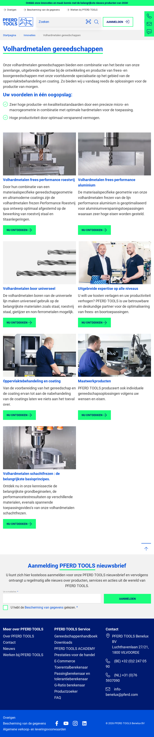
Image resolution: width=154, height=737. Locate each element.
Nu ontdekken (19, 230)
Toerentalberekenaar (71, 667)
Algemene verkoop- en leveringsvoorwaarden (34, 729)
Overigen (10, 9)
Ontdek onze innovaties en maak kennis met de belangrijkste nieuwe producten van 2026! (77, 2)
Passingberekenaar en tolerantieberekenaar (72, 676)
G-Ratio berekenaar (69, 685)
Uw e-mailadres (10, 591)
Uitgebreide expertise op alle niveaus (108, 288)
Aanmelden (127, 598)
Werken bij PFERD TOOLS (81, 9)
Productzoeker (66, 691)
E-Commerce (64, 661)
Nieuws (9, 648)
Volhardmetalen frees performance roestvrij (39, 180)
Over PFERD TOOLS (18, 636)
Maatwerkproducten (94, 381)
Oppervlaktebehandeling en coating (32, 381)
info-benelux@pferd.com (122, 692)
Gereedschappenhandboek (75, 636)
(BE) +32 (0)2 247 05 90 (126, 664)
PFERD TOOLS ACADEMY (74, 648)
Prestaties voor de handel (74, 655)
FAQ (57, 697)
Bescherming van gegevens (44, 607)
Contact (9, 642)
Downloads (63, 642)
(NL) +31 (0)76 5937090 (121, 678)
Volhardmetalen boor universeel (29, 288)
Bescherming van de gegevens (41, 9)
